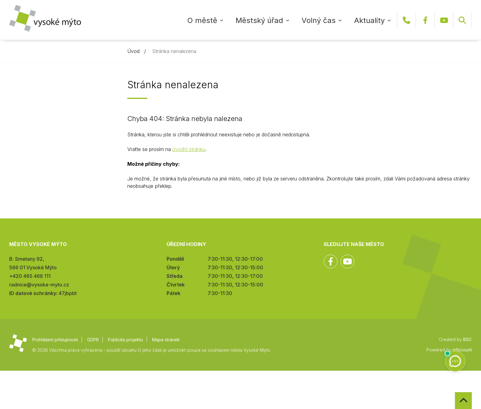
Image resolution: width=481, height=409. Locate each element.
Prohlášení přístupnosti (55, 339)
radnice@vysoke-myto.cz (39, 285)
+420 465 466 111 (406, 20)
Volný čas (319, 20)
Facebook (425, 20)
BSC (467, 339)
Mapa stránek (166, 339)
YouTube (444, 20)
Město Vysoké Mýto (45, 18)
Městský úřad (259, 20)
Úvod (133, 51)
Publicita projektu (125, 339)
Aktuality (369, 20)
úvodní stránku (188, 149)
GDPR (93, 339)
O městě (202, 20)
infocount (462, 349)
